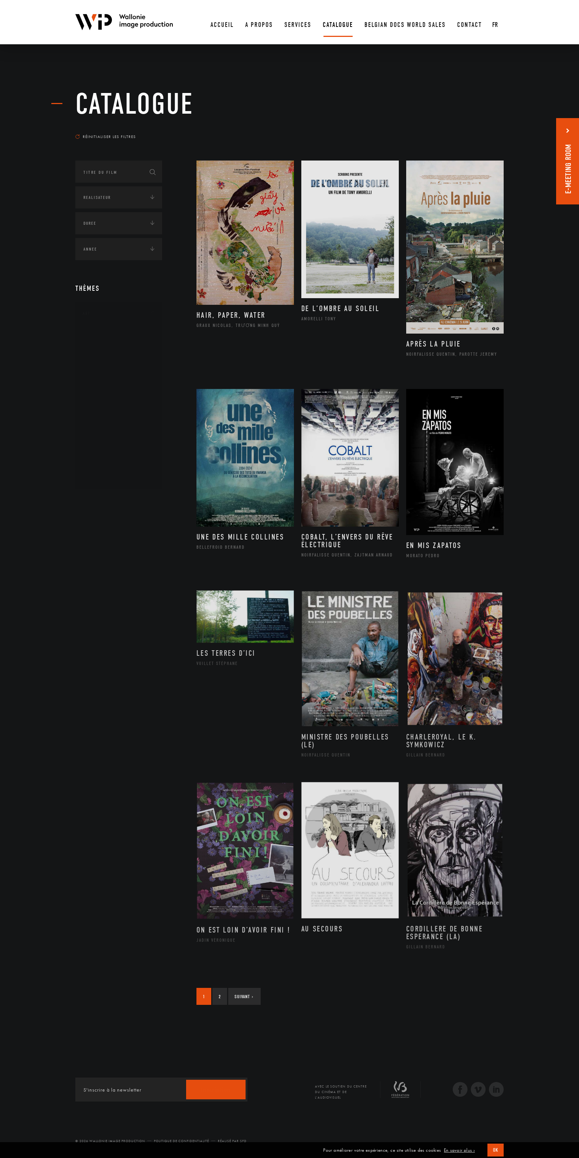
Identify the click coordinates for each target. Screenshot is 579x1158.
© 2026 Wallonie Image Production (110, 1141)
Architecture (107, 335)
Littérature (104, 394)
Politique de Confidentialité (181, 1141)
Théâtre (100, 476)
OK (495, 1150)
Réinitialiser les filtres (105, 136)
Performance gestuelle (119, 441)
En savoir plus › (459, 1150)
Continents (96, 501)
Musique (101, 406)
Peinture (101, 429)
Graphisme (103, 382)
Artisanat (103, 347)
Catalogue (134, 104)
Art (86, 313)
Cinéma (99, 370)
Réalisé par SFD (232, 1141)
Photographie (108, 452)
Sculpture (102, 464)
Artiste (99, 359)
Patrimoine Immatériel (119, 417)
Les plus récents (485, 129)
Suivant (243, 996)
